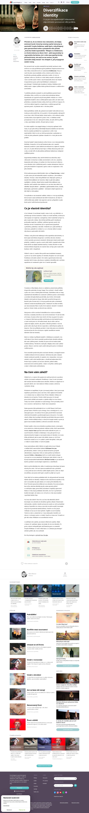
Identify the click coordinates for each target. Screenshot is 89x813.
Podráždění (77, 53)
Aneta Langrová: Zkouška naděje (66, 685)
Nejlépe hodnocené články (44, 765)
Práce (14, 54)
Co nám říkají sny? (62, 624)
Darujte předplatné (19, 791)
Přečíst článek (48, 280)
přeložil (38, 535)
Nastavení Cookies (75, 802)
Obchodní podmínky (64, 802)
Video (34, 2)
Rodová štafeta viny (72, 594)
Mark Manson (16, 45)
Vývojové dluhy (61, 659)
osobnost (15, 58)
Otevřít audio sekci (68, 665)
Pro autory (45, 780)
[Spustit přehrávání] (45, 28)
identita (15, 56)
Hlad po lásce (28, 594)
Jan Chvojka (44, 535)
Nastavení (9, 810)
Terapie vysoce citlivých (43, 594)
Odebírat (75, 785)
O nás (51, 2)
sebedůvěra (16, 61)
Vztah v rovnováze (79, 86)
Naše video (59, 671)
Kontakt (45, 783)
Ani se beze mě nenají (36, 690)
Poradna (38, 2)
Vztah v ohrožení (34, 675)
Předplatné (75, 2)
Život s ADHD (32, 720)
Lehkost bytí (48, 271)
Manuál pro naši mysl (62, 641)
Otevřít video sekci (68, 729)
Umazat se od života (79, 76)
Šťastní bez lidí (56, 594)
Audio (30, 2)
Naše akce (36, 791)
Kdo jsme (45, 778)
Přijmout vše (22, 810)
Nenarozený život (34, 705)
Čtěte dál (12, 610)
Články (25, 2)
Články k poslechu (73, 37)
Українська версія (58, 796)
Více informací (6, 805)
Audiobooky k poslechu (63, 610)
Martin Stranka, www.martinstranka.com (10, 30)
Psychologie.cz (16, 2)
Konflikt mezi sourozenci (37, 629)
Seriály (43, 2)
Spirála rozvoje (36, 37)
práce (14, 59)
